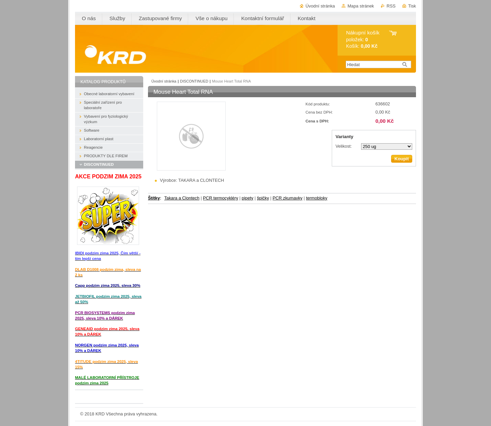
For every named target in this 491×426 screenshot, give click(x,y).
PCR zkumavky (287, 198)
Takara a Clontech (181, 198)
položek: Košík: (363, 39)
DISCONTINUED (194, 81)
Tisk (412, 6)
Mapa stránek (360, 6)
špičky (263, 198)
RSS (391, 6)
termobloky (316, 198)
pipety (247, 198)
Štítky (154, 198)
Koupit (402, 158)
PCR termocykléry (220, 198)
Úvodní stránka (320, 6)
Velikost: (344, 146)
